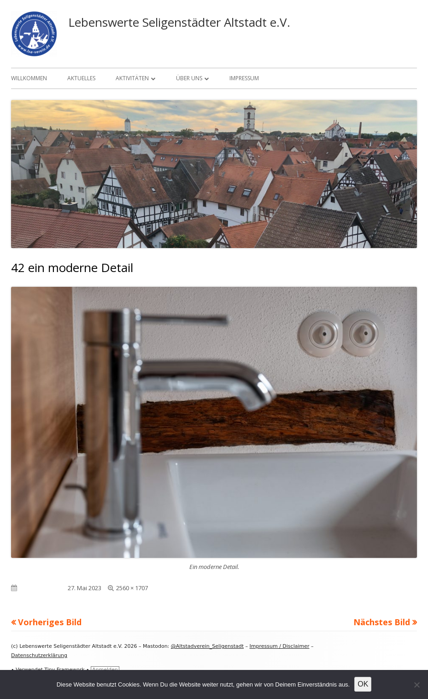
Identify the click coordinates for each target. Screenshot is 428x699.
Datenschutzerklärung (39, 655)
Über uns (189, 78)
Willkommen (29, 78)
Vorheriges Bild (50, 622)
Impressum (244, 78)
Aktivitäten (132, 78)
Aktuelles (81, 78)
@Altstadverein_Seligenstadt (207, 646)
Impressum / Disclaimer (280, 646)
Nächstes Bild (381, 622)
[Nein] (416, 684)
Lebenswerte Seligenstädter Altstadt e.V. (179, 22)
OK (363, 684)
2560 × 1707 (132, 588)
